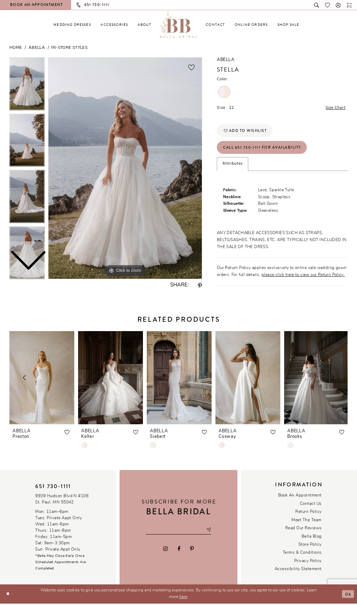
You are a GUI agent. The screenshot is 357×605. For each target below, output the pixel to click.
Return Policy (308, 513)
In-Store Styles (69, 48)
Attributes (232, 165)
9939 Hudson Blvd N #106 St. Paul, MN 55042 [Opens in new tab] (62, 501)
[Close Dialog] (8, 595)
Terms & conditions (302, 554)
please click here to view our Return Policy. (303, 276)
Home (15, 48)
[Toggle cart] (349, 4)
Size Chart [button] (335, 108)
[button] (338, 4)
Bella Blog (312, 538)
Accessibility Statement (298, 571)
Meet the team (306, 522)
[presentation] (41, 379)
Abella (37, 48)
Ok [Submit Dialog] (347, 595)
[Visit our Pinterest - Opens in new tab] (192, 550)
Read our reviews (303, 530)
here (183, 599)
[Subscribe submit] (210, 531)
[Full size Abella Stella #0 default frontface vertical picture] (125, 168)
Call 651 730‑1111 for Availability (263, 148)
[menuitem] (72, 24)
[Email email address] (178, 531)
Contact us (311, 505)
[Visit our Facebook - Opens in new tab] (178, 550)
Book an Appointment (300, 497)
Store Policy (310, 546)
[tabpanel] (125, 168)
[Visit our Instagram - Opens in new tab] (165, 550)
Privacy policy (308, 563)
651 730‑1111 (53, 488)
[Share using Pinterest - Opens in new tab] (200, 286)
